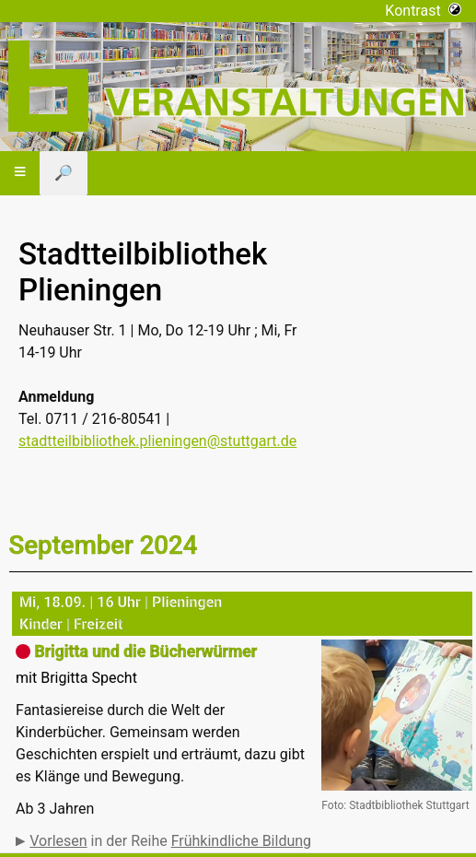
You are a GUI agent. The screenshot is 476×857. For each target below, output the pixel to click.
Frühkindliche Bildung (241, 841)
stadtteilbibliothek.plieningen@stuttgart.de (157, 441)
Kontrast (423, 10)
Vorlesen (58, 841)
